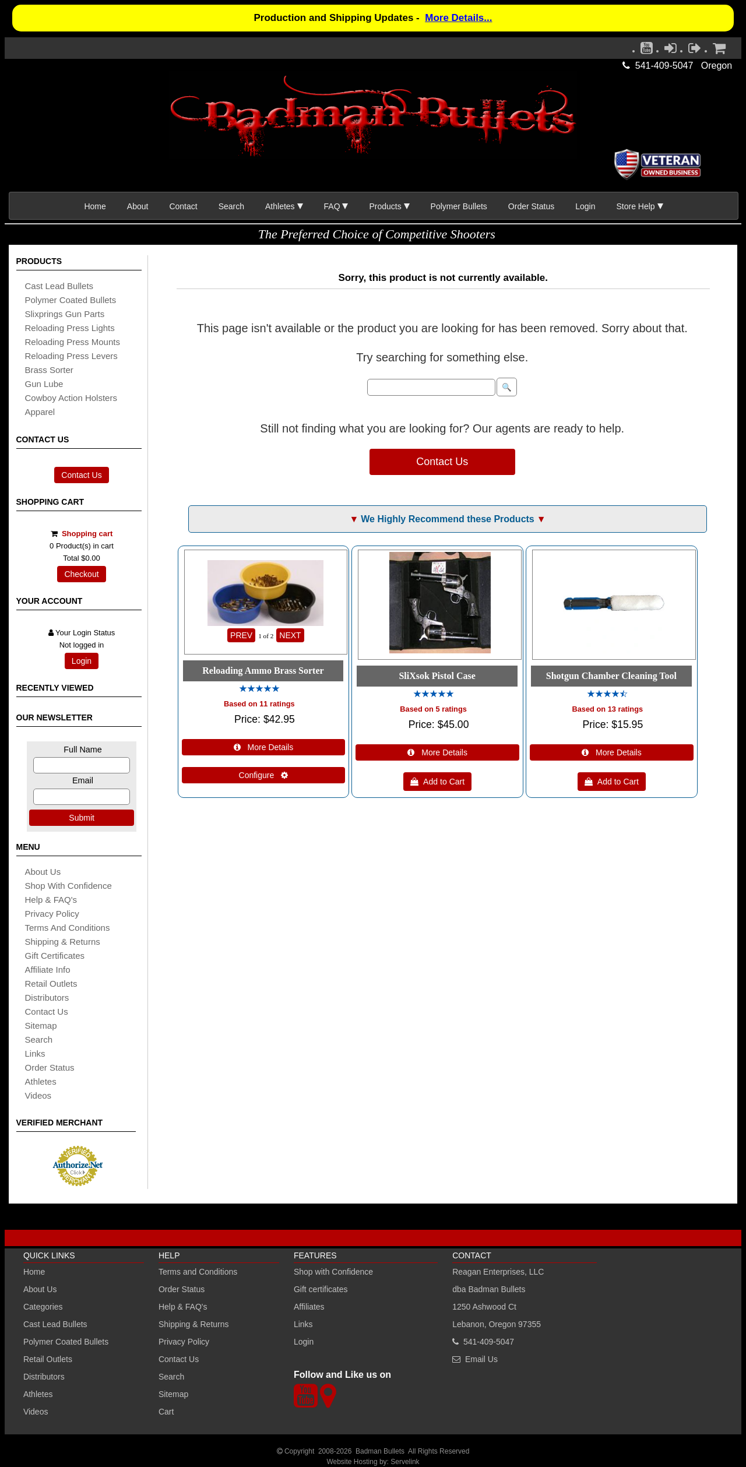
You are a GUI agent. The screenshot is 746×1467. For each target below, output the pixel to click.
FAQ (332, 206)
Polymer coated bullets (71, 300)
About (138, 206)
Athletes (38, 1394)
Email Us (481, 1359)
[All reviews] (259, 689)
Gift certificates (55, 956)
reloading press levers (71, 356)
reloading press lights (70, 328)
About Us (43, 872)
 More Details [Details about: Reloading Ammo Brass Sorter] (264, 747)
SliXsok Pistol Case (437, 676)
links (35, 1053)
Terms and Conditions (67, 928)
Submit (81, 818)
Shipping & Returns (194, 1324)
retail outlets (51, 983)
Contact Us (81, 475)
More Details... (458, 17)
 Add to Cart (437, 782)
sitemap (41, 1025)
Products (385, 206)
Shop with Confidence (68, 886)
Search (231, 206)
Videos (38, 1095)
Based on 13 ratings (607, 709)
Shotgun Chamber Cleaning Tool (611, 676)
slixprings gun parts (65, 314)
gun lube (44, 384)
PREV (241, 635)
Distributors (44, 1376)
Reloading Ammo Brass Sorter (262, 671)
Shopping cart (87, 533)
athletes (41, 1081)
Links (303, 1324)
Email (82, 780)
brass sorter (49, 370)
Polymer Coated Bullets (65, 1341)
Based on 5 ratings (433, 709)
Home (94, 206)
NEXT (290, 635)
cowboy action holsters (71, 398)
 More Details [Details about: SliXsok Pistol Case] (437, 752)
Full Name (83, 749)
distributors (47, 997)
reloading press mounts (72, 342)
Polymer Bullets (459, 206)
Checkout (81, 574)
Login (585, 206)
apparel (40, 412)
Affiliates (309, 1306)
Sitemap (173, 1394)
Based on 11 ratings (259, 703)
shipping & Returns (62, 942)
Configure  (263, 775)
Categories (43, 1306)
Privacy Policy (52, 914)
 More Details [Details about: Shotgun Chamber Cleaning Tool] (612, 752)
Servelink (404, 1462)
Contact (183, 206)
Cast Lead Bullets (55, 1324)
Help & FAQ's (51, 900)
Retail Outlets (47, 1359)
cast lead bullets (59, 286)
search (39, 1039)
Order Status (531, 206)
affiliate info (48, 970)
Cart (166, 1411)
